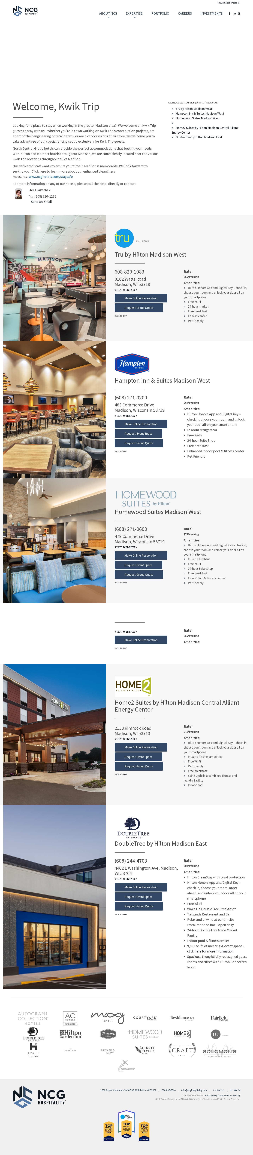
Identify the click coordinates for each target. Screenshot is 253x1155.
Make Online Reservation (141, 298)
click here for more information (210, 951)
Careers (185, 13)
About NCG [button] (108, 15)
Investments (211, 13)
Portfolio (160, 13)
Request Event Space (138, 433)
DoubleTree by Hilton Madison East (199, 137)
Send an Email (40, 201)
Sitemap (236, 1095)
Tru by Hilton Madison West (194, 109)
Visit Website (126, 290)
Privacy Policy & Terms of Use (218, 1095)
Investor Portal (229, 2)
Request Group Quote (139, 308)
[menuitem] (108, 13)
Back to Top (121, 316)
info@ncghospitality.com (194, 1090)
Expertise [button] (134, 15)
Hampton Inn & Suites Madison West (200, 113)
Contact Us (219, 1090)
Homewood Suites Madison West (198, 118)
